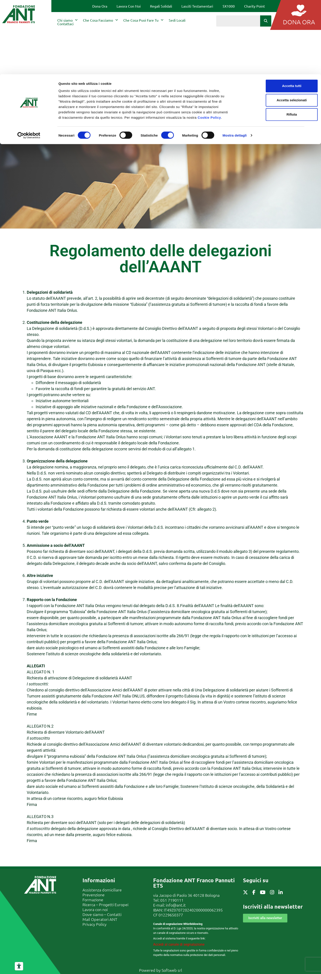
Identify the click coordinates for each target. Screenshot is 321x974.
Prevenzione (93, 894)
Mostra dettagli (234, 61)
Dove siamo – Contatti (101, 914)
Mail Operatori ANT (99, 919)
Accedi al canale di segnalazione (178, 944)
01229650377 (170, 914)
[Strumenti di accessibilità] (19, 966)
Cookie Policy (209, 43)
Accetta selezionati (272, 26)
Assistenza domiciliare (102, 889)
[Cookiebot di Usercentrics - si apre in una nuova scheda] (28, 61)
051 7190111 (171, 900)
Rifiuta (272, 40)
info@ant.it (176, 904)
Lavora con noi (95, 909)
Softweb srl (172, 970)
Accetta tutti (272, 11)
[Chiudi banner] (314, 6)
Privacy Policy (94, 924)
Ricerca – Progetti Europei (105, 904)
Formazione (92, 899)
